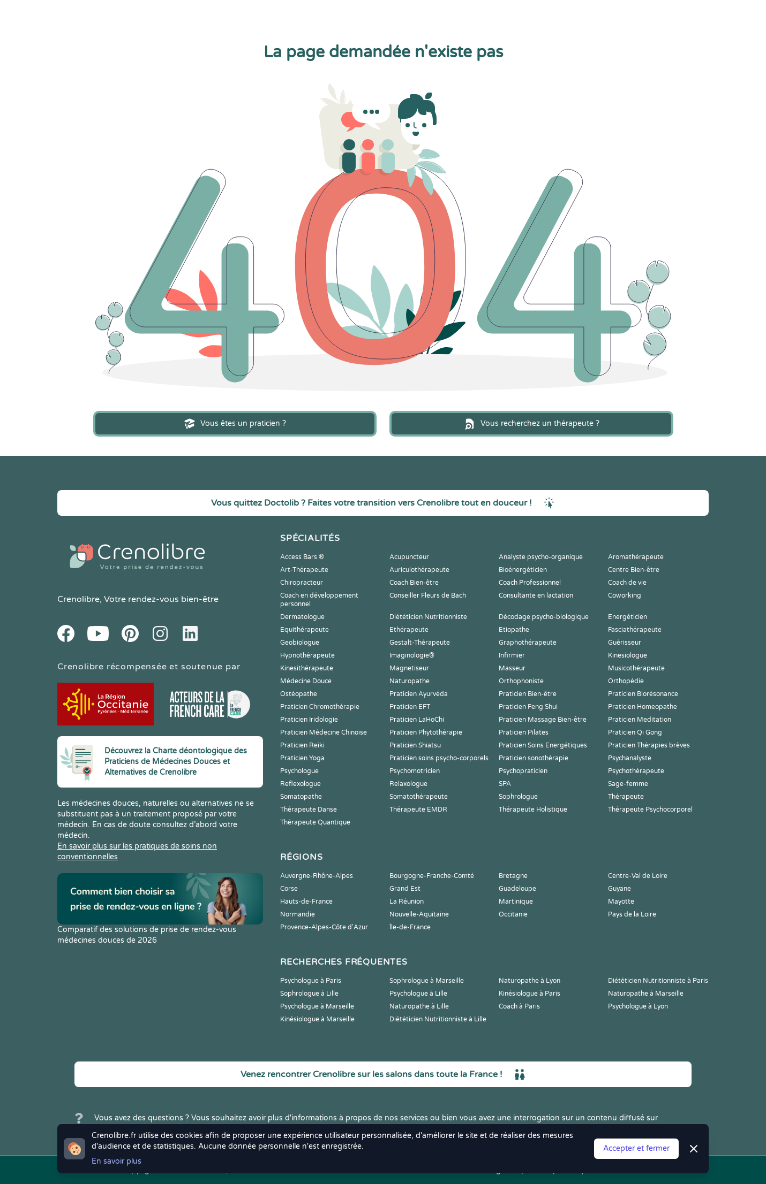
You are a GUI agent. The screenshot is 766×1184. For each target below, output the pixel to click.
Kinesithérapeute (306, 668)
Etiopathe (514, 629)
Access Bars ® (302, 557)
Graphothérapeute (528, 642)
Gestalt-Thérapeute (419, 642)
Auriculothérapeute (419, 570)
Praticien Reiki (302, 745)
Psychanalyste (629, 758)
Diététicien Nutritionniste (428, 617)
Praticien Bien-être (528, 694)
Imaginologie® (411, 655)
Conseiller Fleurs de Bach (427, 595)
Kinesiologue (627, 655)
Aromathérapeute (636, 557)
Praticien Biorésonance (643, 694)
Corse (289, 888)
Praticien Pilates (524, 732)
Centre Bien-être (633, 570)
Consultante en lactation (536, 595)
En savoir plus (116, 1161)
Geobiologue (299, 642)
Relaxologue (408, 784)
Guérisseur (624, 642)
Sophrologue (518, 796)
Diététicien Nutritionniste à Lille (437, 1019)
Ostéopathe (298, 694)
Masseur (512, 668)
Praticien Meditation (639, 719)
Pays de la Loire (632, 914)
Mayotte (621, 901)
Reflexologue (300, 784)
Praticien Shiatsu (415, 745)
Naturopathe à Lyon (529, 980)
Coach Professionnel (530, 582)
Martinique (516, 901)
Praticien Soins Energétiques (543, 745)
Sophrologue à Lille (309, 993)
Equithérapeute (304, 629)
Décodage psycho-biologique (544, 617)
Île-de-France (410, 927)
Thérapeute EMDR (418, 809)
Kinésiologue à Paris (529, 993)
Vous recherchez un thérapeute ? (531, 423)
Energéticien (627, 617)
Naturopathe (409, 681)
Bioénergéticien (523, 570)
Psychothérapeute (636, 771)
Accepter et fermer (636, 1148)
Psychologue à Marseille (317, 1006)
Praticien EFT (409, 707)
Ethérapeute (409, 629)
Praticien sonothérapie (533, 758)
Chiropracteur (301, 582)
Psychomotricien (414, 771)
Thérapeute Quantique (315, 822)
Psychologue (299, 771)
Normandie (297, 914)
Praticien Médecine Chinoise (323, 732)
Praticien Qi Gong (635, 732)
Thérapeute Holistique (533, 809)
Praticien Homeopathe (642, 707)
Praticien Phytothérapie (425, 732)
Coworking (624, 595)
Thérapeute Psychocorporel (650, 809)
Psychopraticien (523, 771)
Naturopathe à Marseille (646, 993)
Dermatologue (302, 617)
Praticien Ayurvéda (418, 694)
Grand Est (404, 888)
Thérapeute (626, 796)
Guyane (619, 888)
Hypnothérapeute (307, 655)
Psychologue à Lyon (638, 1006)
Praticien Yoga (302, 758)
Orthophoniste (521, 681)
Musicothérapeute (636, 668)
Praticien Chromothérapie (319, 707)
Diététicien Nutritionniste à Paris (658, 980)
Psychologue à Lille (418, 993)
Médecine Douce (306, 681)
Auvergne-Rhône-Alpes (316, 876)
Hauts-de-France (306, 901)
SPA (505, 784)
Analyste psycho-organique (541, 557)
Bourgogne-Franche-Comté (431, 876)
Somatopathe (301, 796)
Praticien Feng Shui (528, 707)
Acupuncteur (409, 557)
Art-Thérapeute (304, 570)
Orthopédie (626, 681)
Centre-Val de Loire (637, 876)
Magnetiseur (409, 668)
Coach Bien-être (414, 582)
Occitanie (513, 914)
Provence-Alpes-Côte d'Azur (324, 927)
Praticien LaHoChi (416, 719)
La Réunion (406, 901)
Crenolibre (78, 599)
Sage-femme (628, 784)
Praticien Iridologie (309, 719)
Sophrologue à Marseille (426, 980)
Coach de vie (627, 582)
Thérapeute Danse (308, 809)
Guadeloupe (517, 888)
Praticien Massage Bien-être (543, 719)
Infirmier (512, 655)
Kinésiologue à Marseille (317, 1019)
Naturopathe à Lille (419, 1006)
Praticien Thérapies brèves (649, 745)
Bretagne (513, 876)
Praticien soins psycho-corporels (439, 758)
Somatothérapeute (418, 796)
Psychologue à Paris (310, 980)
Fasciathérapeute (635, 629)
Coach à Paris (519, 1006)
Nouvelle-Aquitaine (419, 914)
